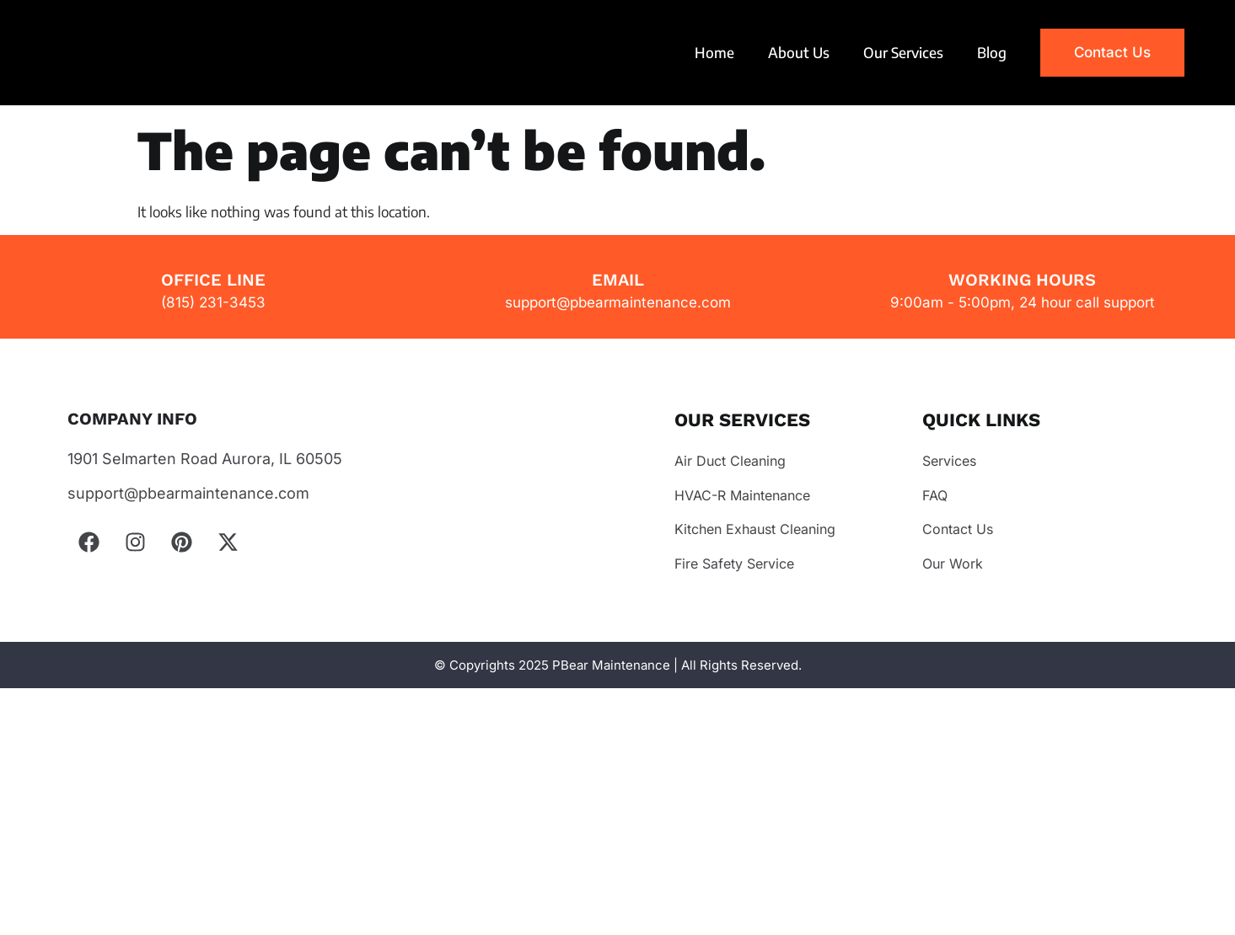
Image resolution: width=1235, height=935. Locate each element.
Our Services (903, 52)
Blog (992, 52)
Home (714, 52)
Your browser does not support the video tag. (139, 52)
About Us (799, 52)
